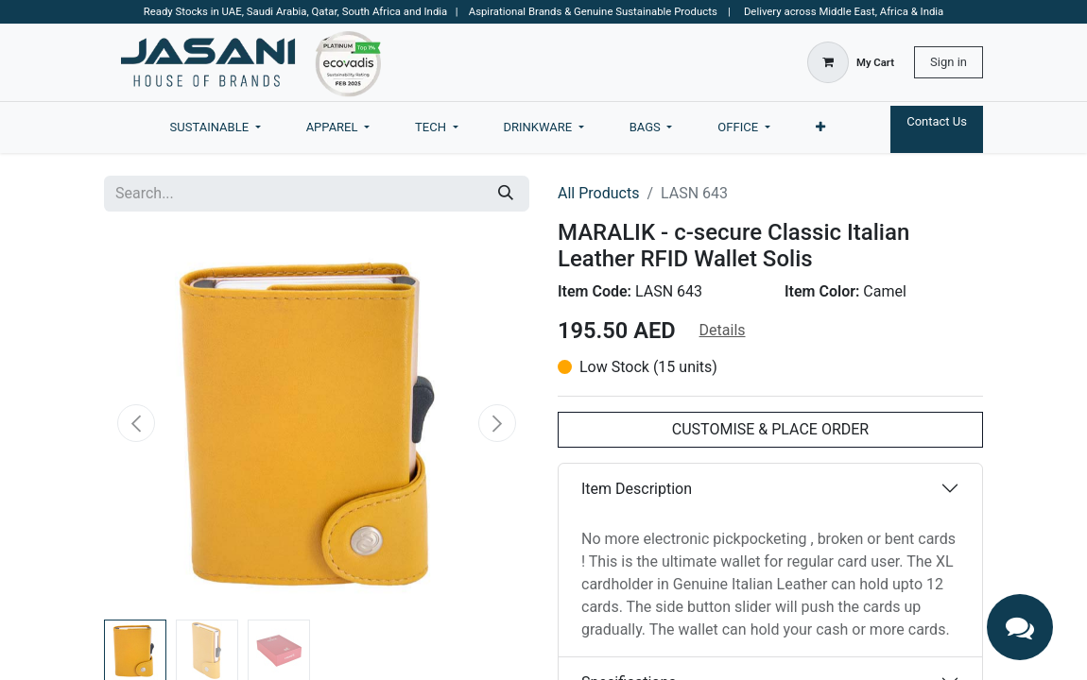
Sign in (948, 62)
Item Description (636, 489)
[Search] (505, 194)
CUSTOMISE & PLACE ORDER (770, 429)
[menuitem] (215, 127)
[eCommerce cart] (850, 62)
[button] (136, 423)
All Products (598, 193)
